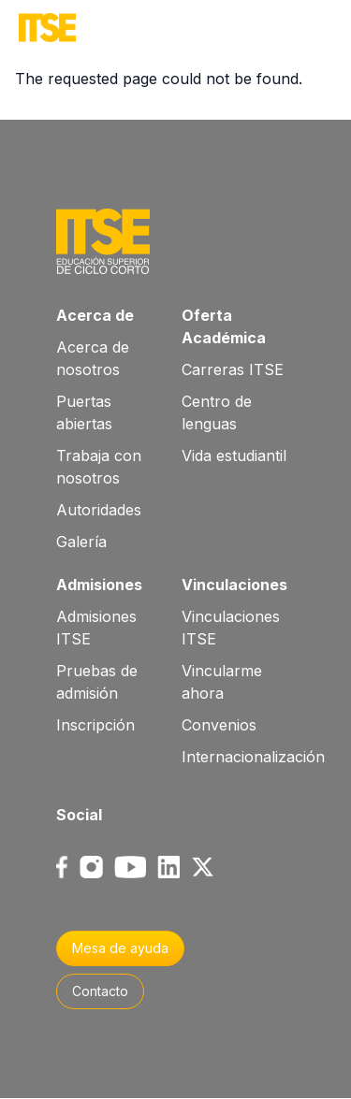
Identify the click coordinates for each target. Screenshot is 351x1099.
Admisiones (99, 584)
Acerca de (95, 315)
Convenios (219, 725)
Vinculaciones (234, 584)
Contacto (100, 991)
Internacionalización (253, 756)
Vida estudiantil (234, 455)
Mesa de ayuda (120, 948)
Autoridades (98, 509)
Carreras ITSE (233, 369)
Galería (81, 541)
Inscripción (95, 725)
